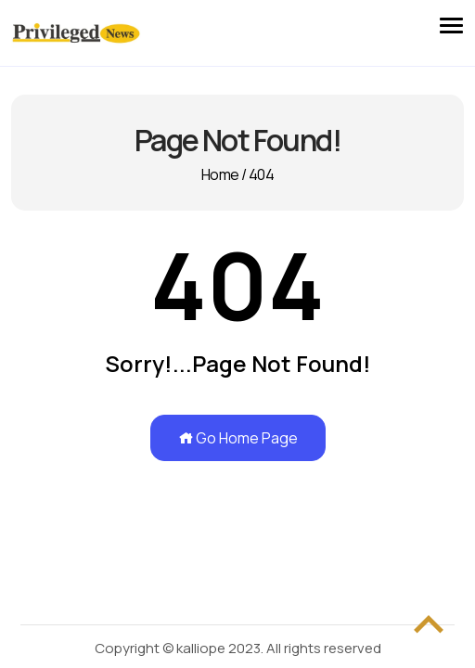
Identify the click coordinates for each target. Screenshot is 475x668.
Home (219, 174)
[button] (451, 21)
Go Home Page (238, 438)
